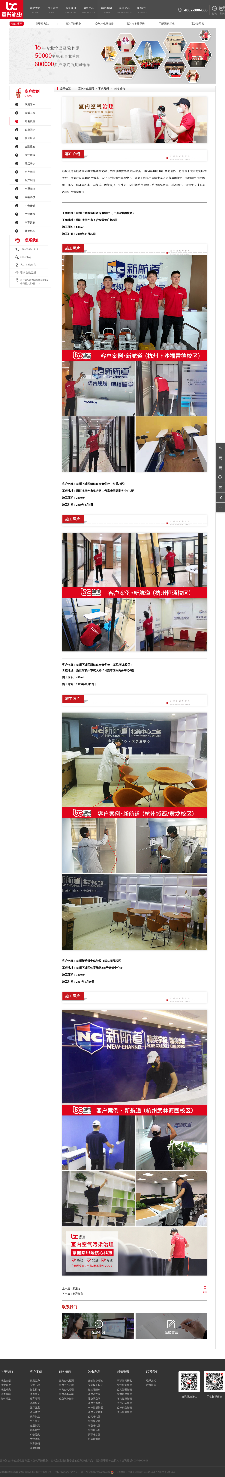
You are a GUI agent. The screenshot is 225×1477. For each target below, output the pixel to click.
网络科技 (30, 197)
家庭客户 (30, 104)
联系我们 (142, 11)
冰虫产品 (89, 11)
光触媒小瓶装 (95, 1380)
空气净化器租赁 (104, 23)
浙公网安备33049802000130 (96, 1472)
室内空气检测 (66, 1380)
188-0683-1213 (29, 249)
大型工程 (30, 112)
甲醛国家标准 (167, 23)
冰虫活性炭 (94, 1394)
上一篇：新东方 (71, 1288)
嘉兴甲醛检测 (73, 23)
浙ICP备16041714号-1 (65, 1472)
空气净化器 (94, 1416)
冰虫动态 (6, 1389)
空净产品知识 (124, 1407)
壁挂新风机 (94, 1430)
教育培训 (30, 138)
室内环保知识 (124, 1394)
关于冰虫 (53, 11)
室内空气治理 (66, 1385)
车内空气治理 (66, 1389)
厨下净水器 (94, 1434)
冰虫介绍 (6, 1380)
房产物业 (30, 171)
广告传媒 (30, 205)
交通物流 (30, 188)
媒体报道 (6, 1398)
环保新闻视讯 (124, 1380)
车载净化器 (94, 1425)
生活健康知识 (124, 1412)
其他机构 (30, 230)
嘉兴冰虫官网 (86, 88)
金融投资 (30, 146)
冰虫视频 (6, 1394)
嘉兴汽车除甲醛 (135, 23)
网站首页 (35, 11)
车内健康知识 (124, 1398)
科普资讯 (124, 11)
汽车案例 (30, 222)
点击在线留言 (28, 264)
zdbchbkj (25, 257)
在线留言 (151, 1385)
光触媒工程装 (95, 1385)
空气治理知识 (124, 1389)
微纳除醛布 (94, 1389)
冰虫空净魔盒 (95, 1403)
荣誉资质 (6, 1385)
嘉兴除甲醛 (197, 23)
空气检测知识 (124, 1385)
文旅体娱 (30, 214)
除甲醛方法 (42, 23)
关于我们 (7, 1371)
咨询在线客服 (28, 272)
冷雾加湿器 (94, 1439)
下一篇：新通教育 (72, 1293)
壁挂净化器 (94, 1421)
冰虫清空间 (94, 1398)
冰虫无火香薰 (95, 1412)
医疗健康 (30, 154)
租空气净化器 (66, 1398)
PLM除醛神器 (95, 1407)
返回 (205, 1292)
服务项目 (71, 11)
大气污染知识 (124, 1403)
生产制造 (30, 180)
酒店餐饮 (30, 163)
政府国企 (30, 129)
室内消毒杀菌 (66, 1394)
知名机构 (30, 121)
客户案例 (106, 11)
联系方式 (151, 1380)
